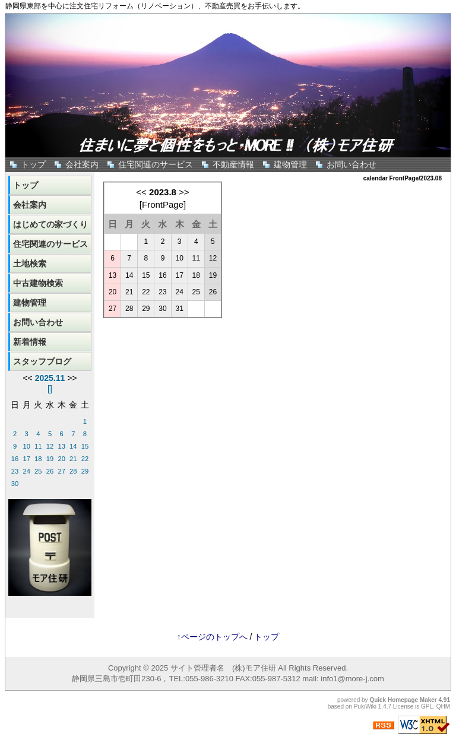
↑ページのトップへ (212, 636)
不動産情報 (233, 164)
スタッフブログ (42, 361)
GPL (427, 706)
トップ (33, 164)
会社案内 (82, 164)
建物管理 (290, 164)
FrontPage (162, 204)
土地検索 (29, 263)
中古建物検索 (38, 283)
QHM (443, 706)
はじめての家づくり (50, 224)
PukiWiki (365, 706)
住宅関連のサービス (155, 164)
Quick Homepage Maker (402, 700)
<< (141, 192)
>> (184, 192)
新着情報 (29, 342)
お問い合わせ (351, 164)
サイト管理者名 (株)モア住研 (223, 667)
